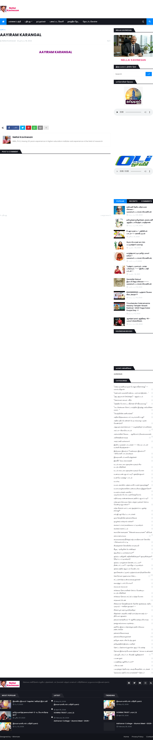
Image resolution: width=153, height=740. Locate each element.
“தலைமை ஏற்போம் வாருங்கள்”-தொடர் (133, 672)
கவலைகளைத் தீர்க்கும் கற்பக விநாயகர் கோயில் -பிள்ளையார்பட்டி (133, 540)
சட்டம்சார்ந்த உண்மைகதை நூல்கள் (133, 579)
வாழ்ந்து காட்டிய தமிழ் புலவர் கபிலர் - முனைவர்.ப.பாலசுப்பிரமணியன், (139, 255)
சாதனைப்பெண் (133, 600)
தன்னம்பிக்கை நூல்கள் (133, 636)
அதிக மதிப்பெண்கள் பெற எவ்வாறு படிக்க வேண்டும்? (133, 422)
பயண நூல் (133, 658)
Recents (133, 201)
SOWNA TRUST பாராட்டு (64, 713)
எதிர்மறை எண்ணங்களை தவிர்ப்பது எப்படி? (133, 498)
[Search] (130, 74)
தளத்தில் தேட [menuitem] (73, 21)
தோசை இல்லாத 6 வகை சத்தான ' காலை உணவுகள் (133, 651)
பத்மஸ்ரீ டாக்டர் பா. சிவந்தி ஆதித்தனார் (132, 654)
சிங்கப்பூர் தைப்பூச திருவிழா (133, 610)
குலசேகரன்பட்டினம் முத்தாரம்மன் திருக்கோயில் (133, 572)
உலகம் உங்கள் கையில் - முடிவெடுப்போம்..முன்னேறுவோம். (133, 493)
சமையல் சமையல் (133, 587)
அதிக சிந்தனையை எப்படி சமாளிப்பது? (133, 417)
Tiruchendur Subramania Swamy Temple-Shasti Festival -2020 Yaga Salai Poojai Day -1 (138, 307)
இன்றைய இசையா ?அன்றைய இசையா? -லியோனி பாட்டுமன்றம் (133, 452)
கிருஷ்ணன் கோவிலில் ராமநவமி (133, 545)
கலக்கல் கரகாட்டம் (133, 528)
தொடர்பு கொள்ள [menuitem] (90, 21)
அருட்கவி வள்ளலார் (133, 441)
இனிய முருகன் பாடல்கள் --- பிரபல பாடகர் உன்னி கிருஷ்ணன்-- (133, 446)
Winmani (16, 736)
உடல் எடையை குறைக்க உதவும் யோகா (133, 470)
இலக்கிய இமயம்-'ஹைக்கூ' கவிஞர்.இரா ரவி (30, 701)
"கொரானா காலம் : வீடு (133, 400)
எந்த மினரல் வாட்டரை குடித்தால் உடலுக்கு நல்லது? (133, 509)
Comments (146, 201)
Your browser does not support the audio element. (133, 112)
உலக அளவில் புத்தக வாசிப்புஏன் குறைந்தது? (133, 485)
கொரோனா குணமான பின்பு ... (132, 576)
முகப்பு (2, 29)
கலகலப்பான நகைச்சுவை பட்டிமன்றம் (133, 525)
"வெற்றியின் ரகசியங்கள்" (133, 413)
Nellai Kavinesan (23, 137)
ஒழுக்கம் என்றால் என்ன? (133, 521)
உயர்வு (133, 481)
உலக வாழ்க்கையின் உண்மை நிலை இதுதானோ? (133, 488)
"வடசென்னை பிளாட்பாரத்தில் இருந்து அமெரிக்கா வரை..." (133, 408)
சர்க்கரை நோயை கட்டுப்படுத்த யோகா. (133, 596)
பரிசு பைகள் (133, 665)
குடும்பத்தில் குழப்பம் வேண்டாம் (133, 569)
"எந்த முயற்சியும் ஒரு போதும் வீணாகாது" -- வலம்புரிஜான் (133, 388)
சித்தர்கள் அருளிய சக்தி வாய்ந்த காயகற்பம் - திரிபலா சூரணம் (133, 615)
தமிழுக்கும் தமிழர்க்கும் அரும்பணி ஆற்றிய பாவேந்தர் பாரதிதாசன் (139, 221)
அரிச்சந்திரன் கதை (132, 437)
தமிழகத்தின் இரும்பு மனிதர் (133, 644)
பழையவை (104, 215)
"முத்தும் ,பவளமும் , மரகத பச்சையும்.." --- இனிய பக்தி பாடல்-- (137, 268)
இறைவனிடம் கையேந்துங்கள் (133, 457)
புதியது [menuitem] (28, 21)
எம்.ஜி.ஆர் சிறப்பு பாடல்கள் (133, 514)
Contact (149, 736)
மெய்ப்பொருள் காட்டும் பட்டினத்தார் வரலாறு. (135, 243)
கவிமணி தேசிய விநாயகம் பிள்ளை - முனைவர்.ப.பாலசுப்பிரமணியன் (139, 209)
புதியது (4, 215)
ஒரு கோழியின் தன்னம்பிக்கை (133, 518)
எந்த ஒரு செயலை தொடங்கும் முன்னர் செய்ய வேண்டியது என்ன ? (133, 503)
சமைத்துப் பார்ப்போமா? (133, 583)
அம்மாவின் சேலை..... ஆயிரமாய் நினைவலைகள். (133, 434)
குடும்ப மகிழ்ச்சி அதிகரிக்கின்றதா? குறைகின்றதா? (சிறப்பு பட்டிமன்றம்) (133, 557)
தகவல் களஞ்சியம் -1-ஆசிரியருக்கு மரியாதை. (133, 619)
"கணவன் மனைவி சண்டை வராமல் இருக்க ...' (133, 393)
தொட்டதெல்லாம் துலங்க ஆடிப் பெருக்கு (133, 647)
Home (126, 736)
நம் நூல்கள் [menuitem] (41, 21)
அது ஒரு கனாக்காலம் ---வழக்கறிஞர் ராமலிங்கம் (133, 427)
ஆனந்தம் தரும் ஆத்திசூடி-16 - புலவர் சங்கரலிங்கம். (138, 319)
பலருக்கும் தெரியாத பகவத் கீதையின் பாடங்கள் (133, 669)
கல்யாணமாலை (132, 536)
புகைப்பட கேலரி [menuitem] (57, 21)
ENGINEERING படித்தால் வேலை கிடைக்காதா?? (139, 293)
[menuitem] (3, 21)
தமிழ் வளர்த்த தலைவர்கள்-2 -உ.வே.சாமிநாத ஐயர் (30, 713)
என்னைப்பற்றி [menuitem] (14, 21)
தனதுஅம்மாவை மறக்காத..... (133, 623)
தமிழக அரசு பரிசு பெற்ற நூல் (133, 640)
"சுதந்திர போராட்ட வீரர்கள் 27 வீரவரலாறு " (133, 403)
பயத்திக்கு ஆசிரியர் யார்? (133, 662)
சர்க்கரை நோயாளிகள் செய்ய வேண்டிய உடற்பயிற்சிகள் (133, 591)
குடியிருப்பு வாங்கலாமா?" (133, 553)
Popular (120, 201)
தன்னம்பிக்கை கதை (133, 633)
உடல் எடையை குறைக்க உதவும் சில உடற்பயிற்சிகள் (133, 465)
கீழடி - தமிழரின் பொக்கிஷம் (133, 549)
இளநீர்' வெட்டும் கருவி (133, 461)
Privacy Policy (137, 736)
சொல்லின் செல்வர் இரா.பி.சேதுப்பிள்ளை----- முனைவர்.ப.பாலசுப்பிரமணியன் (139, 281)
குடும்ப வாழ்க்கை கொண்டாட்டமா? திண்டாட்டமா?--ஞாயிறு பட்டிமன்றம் (133, 564)
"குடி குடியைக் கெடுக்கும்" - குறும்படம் (133, 396)
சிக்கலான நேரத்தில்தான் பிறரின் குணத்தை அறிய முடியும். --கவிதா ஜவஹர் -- (133, 605)
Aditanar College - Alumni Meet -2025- (72, 721)
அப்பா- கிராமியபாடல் (132, 430)
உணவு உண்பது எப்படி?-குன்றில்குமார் (133, 474)
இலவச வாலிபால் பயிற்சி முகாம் (25, 723)
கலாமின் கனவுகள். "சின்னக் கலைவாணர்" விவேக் (133, 532)
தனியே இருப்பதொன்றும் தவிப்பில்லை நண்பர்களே (133, 628)
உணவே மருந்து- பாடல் (133, 477)
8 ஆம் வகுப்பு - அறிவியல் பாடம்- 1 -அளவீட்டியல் (136, 232)
